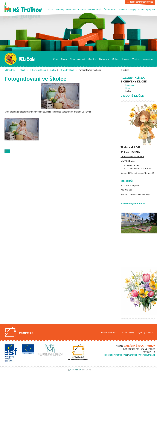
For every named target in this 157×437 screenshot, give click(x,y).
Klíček (22, 70)
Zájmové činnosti (77, 59)
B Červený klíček (38, 70)
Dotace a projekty (146, 9)
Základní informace (108, 332)
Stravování (104, 59)
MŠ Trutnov (10, 70)
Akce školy (148, 59)
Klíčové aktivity (127, 332)
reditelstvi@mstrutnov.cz (141, 2)
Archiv (53, 70)
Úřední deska (110, 9)
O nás (64, 59)
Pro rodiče (71, 9)
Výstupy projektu (145, 332)
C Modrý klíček (132, 95)
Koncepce (129, 85)
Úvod (50, 9)
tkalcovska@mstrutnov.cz (133, 203)
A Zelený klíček (133, 77)
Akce (127, 88)
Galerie (115, 59)
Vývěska (136, 59)
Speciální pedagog (127, 9)
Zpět (7, 151)
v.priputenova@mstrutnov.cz (141, 355)
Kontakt (125, 59)
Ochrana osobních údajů (89, 9)
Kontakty (60, 9)
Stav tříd (92, 59)
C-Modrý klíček (67, 70)
